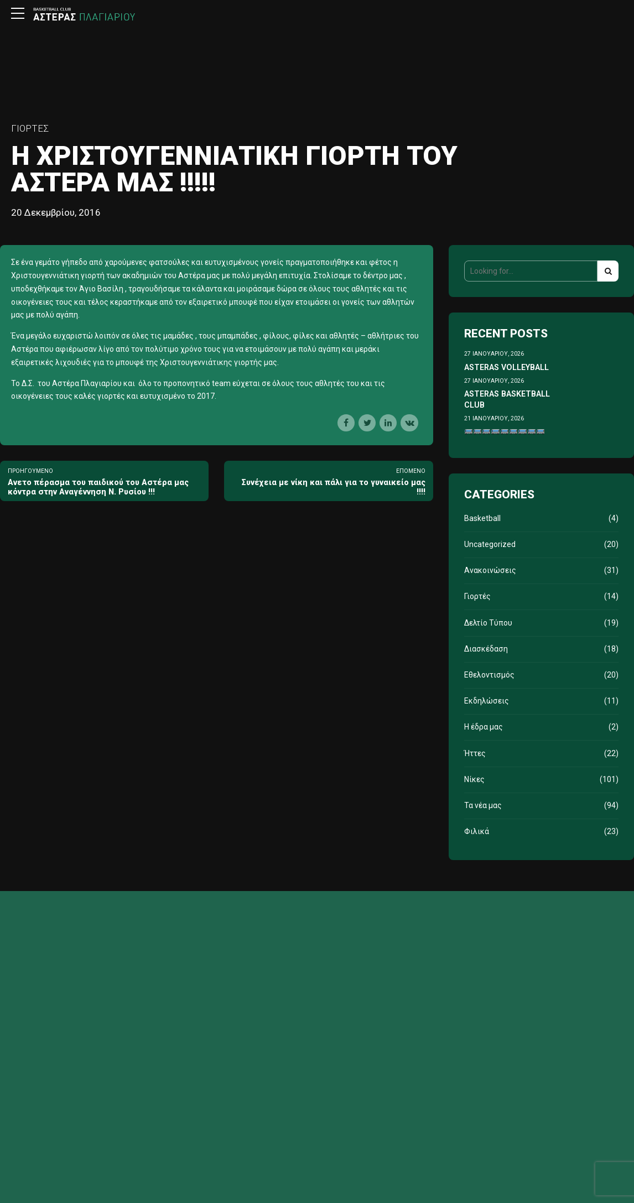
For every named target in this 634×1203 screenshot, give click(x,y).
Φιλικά (476, 831)
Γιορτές (30, 128)
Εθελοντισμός (489, 674)
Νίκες (474, 779)
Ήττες (475, 753)
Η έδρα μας (483, 726)
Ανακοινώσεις (490, 570)
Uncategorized (490, 544)
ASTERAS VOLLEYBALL (506, 367)
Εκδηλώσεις (486, 700)
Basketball (482, 518)
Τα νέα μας (483, 805)
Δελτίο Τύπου (488, 622)
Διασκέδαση (486, 648)
